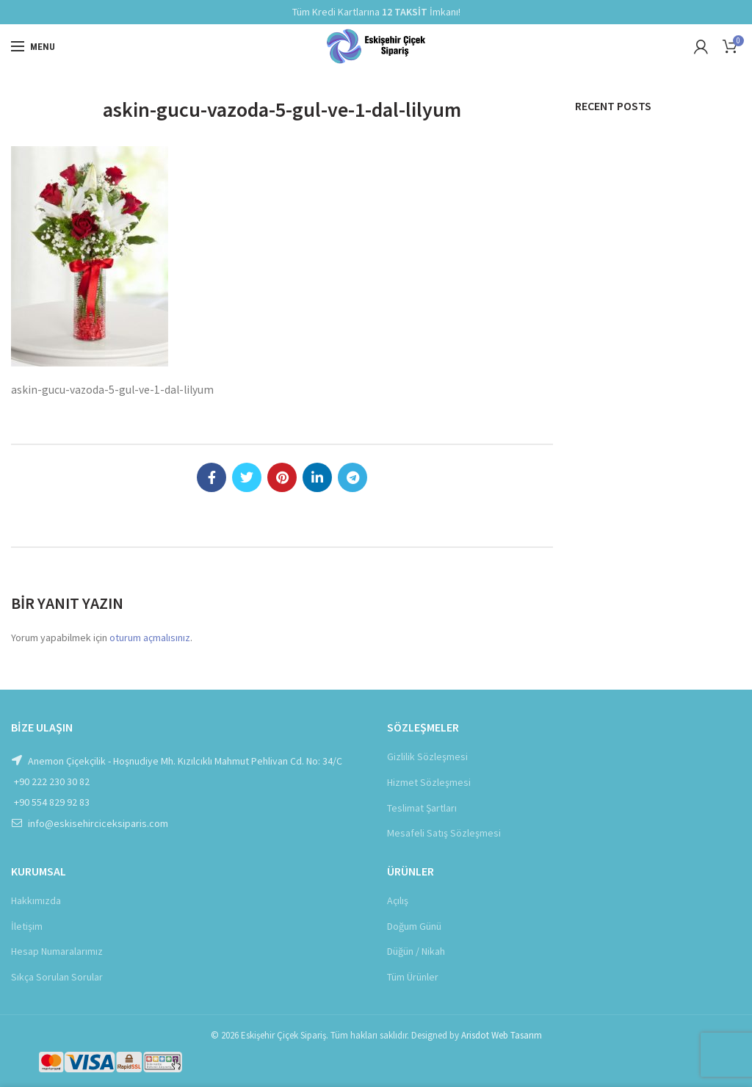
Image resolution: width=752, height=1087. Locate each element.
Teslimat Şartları (422, 808)
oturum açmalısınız (149, 637)
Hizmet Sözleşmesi (429, 782)
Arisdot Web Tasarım (501, 1035)
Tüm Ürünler (412, 976)
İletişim (27, 926)
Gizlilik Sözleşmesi (427, 756)
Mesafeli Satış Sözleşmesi (444, 832)
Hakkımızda (36, 900)
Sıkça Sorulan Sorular (57, 976)
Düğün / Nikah (416, 951)
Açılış (397, 900)
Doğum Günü (414, 926)
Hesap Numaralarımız (57, 951)
